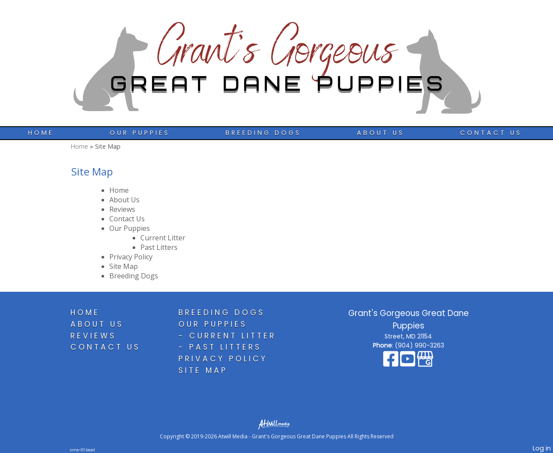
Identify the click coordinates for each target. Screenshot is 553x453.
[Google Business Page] (425, 363)
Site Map (123, 266)
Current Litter (162, 237)
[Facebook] (391, 363)
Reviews (122, 209)
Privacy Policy (131, 257)
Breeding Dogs (263, 132)
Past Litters (159, 247)
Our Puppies (140, 132)
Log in (542, 448)
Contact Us (491, 132)
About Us (380, 132)
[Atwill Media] (276, 424)
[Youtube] (408, 363)
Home (41, 132)
